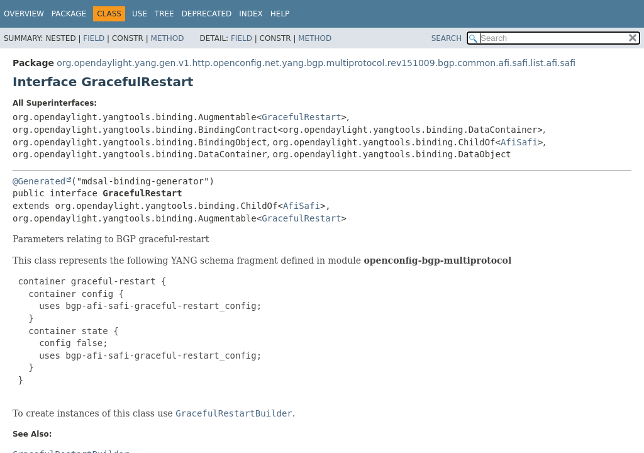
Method (167, 38)
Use (139, 13)
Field (93, 38)
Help (280, 13)
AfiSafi (519, 142)
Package (69, 13)
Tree (164, 13)
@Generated (39, 181)
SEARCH (446, 38)
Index (251, 13)
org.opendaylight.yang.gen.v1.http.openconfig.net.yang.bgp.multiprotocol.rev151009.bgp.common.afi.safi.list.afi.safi (316, 63)
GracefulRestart (301, 117)
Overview (24, 13)
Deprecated (207, 13)
